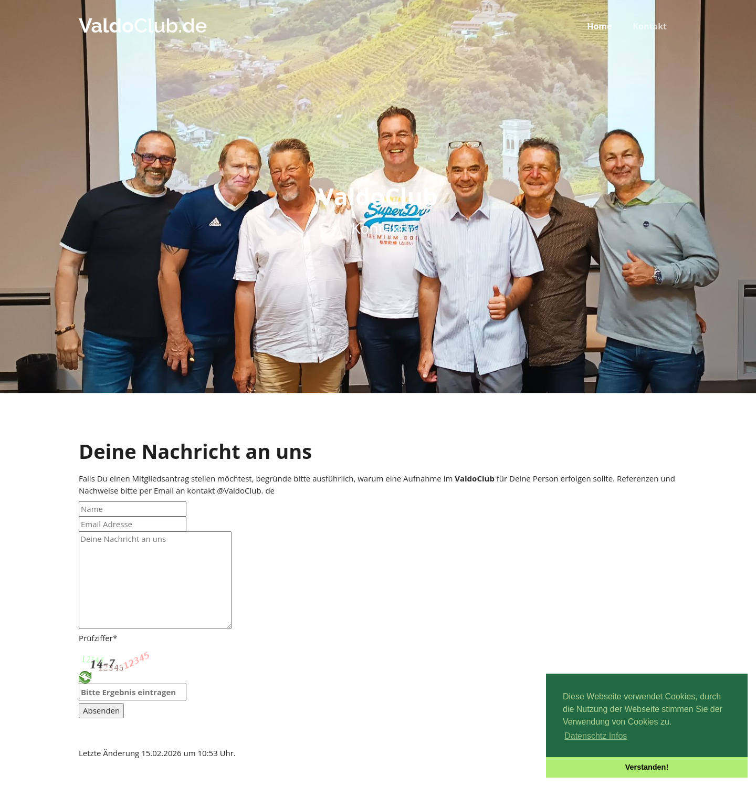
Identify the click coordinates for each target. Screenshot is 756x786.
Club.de (143, 25)
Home (599, 26)
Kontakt (650, 26)
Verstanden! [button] (646, 767)
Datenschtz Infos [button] (595, 735)
